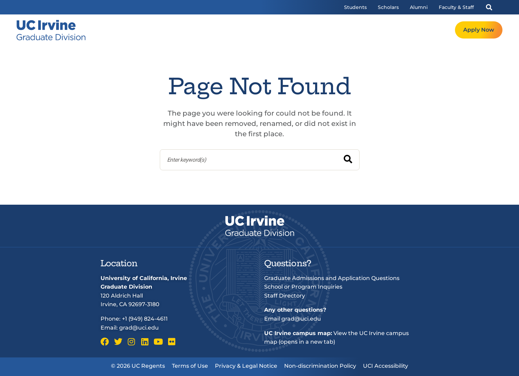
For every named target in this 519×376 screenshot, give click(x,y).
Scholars (388, 7)
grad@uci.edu (139, 327)
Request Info (431, 30)
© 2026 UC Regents (138, 366)
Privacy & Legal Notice (246, 366)
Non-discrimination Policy (320, 366)
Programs (305, 30)
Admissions (346, 30)
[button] (489, 7)
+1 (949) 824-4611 (145, 318)
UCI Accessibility (385, 366)
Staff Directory (284, 295)
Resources (387, 30)
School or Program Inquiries (303, 286)
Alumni (419, 7)
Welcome (266, 30)
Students (355, 7)
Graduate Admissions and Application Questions (331, 278)
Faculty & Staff (456, 7)
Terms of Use (190, 366)
